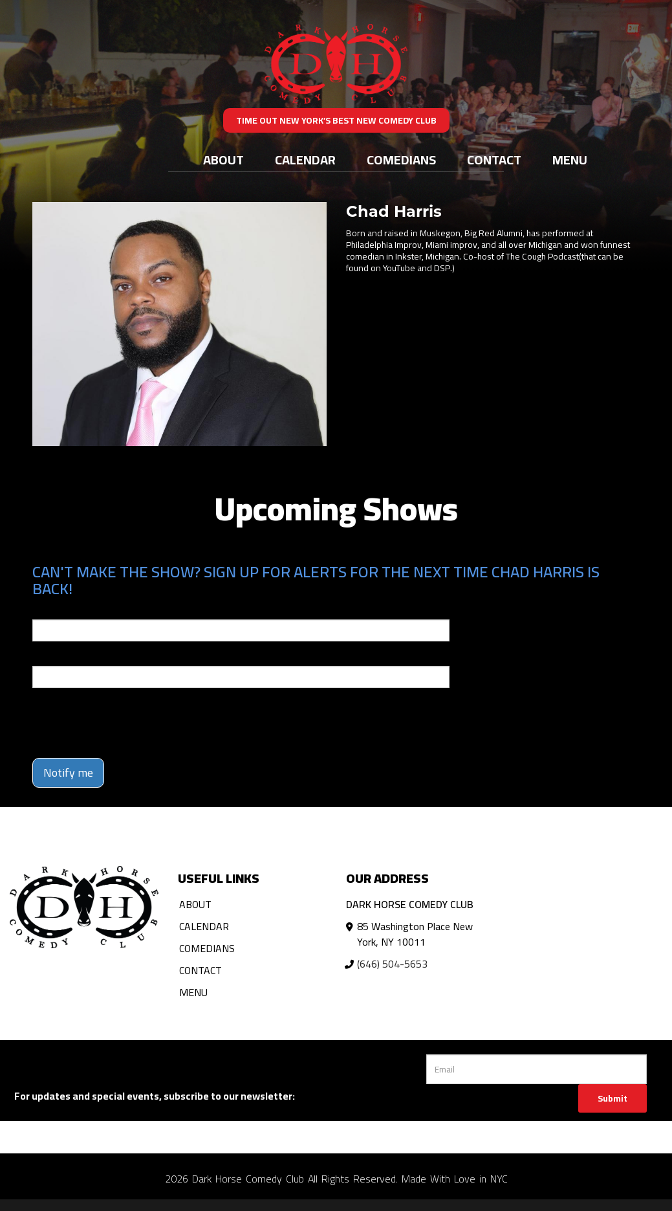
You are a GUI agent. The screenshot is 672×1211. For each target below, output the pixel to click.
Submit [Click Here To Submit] (612, 1098)
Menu (569, 160)
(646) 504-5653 (392, 963)
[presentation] (130, 723)
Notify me (68, 772)
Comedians (401, 160)
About (223, 160)
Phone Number (63, 657)
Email (44, 610)
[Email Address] (536, 1069)
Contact (494, 160)
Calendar (305, 160)
